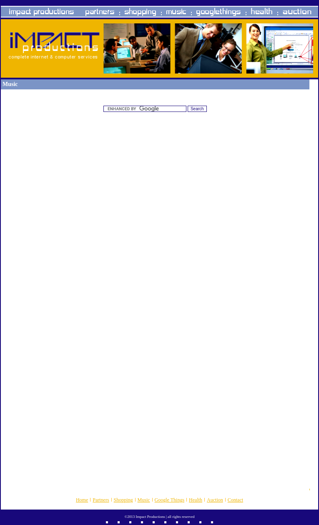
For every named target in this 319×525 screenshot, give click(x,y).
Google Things (169, 500)
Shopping (123, 500)
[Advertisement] (155, 180)
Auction (215, 500)
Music (144, 500)
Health (195, 500)
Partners (101, 500)
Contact (235, 500)
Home (82, 500)
